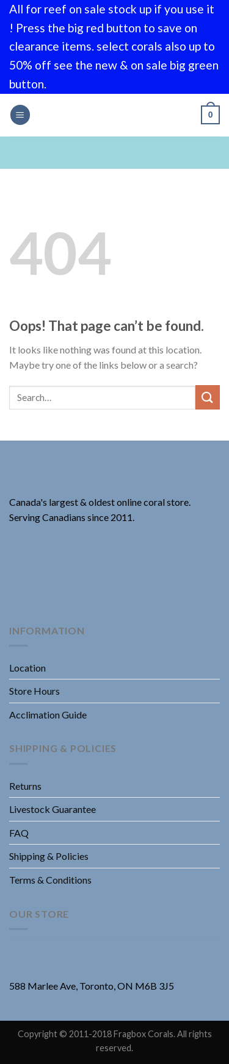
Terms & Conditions (50, 879)
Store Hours (34, 691)
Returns (25, 786)
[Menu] (20, 115)
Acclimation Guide (48, 714)
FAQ (19, 833)
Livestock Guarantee (52, 809)
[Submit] (207, 397)
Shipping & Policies (49, 856)
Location (27, 667)
